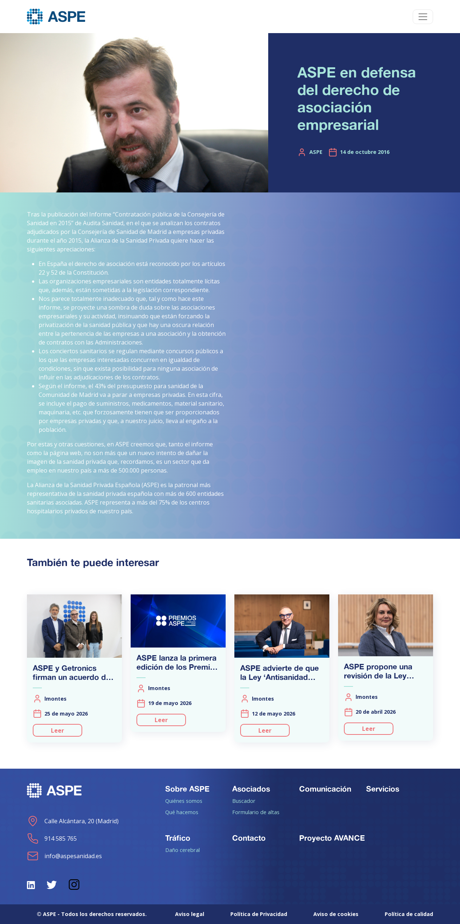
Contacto (249, 838)
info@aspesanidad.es (64, 856)
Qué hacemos (181, 812)
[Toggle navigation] (423, 16)
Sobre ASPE (187, 788)
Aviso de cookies (335, 914)
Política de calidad (409, 914)
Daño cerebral (182, 849)
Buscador (243, 800)
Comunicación (325, 788)
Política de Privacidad (258, 914)
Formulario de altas (255, 812)
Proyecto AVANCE (332, 838)
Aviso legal (189, 914)
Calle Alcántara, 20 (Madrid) (73, 821)
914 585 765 (52, 838)
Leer (57, 730)
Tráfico (177, 838)
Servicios (382, 788)
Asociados (251, 788)
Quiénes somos (183, 800)
